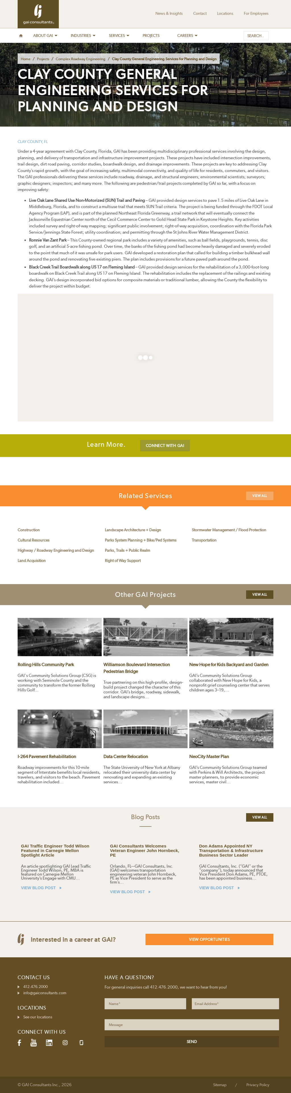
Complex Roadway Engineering (80, 59)
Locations (225, 13)
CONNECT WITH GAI (165, 445)
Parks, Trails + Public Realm (127, 550)
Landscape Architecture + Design (133, 530)
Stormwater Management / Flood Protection (229, 530)
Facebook (19, 1043)
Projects (43, 59)
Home (25, 59)
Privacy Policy (257, 1084)
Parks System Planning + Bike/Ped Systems (140, 540)
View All (259, 496)
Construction (29, 530)
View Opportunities (209, 939)
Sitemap (219, 1084)
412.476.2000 (35, 986)
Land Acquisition (32, 560)
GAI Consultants (38, 14)
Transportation (204, 540)
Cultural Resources (33, 540)
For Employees (256, 13)
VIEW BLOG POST (41, 888)
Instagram (65, 1042)
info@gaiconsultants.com (44, 993)
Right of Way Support (123, 560)
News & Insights (169, 13)
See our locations (37, 1017)
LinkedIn (49, 1043)
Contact (200, 13)
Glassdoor (81, 1042)
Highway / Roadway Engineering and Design (56, 550)
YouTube (33, 1043)
